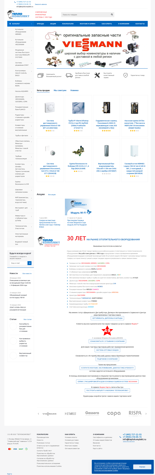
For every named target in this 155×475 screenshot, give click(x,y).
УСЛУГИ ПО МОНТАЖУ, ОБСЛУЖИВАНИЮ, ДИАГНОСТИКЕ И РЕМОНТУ (107, 368)
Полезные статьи (43, 443)
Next (146, 414)
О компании (123, 24)
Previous (38, 414)
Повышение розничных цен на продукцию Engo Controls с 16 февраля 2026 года (20, 283)
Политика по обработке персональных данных (46, 454)
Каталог (16, 24)
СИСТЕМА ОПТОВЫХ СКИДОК (107, 350)
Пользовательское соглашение (48, 463)
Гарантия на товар (72, 443)
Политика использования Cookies (49, 466)
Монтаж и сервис (88, 24)
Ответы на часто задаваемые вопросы (48, 447)
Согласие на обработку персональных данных (45, 459)
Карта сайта (97, 448)
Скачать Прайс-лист (44, 450)
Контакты (140, 24)
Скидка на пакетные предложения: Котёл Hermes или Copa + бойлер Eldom (49, 223)
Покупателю (68, 24)
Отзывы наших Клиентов (102, 440)
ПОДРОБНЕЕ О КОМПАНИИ (107, 359)
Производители (43, 437)
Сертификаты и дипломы (102, 437)
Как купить (107, 24)
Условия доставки (71, 440)
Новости (40, 440)
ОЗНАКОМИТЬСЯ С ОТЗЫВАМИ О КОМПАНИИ (107, 341)
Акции (53, 24)
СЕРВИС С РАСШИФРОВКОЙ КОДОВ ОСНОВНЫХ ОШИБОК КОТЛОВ (107, 381)
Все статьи (27, 319)
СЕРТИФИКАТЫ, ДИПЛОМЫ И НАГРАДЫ (107, 318)
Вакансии (96, 443)
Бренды (40, 24)
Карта (9, 474)
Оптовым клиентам (72, 448)
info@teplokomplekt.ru (24, 7)
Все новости (27, 273)
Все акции (52, 194)
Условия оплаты (71, 437)
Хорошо (142, 467)
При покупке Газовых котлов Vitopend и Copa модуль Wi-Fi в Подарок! (77, 222)
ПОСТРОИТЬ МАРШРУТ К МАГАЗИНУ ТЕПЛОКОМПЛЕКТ (107, 390)
